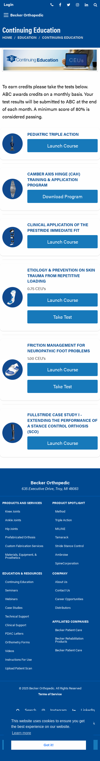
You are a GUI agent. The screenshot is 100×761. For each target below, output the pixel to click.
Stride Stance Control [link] (69, 546)
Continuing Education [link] (19, 582)
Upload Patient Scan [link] (18, 668)
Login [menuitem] (8, 4)
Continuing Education (62, 37)
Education (27, 37)
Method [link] (60, 511)
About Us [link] (61, 582)
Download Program (62, 196)
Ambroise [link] (61, 554)
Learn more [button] (21, 733)
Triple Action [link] (63, 520)
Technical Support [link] (17, 616)
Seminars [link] (11, 590)
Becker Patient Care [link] (68, 630)
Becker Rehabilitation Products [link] (69, 640)
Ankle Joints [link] (13, 520)
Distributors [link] (63, 608)
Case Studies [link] (13, 608)
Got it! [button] (49, 745)
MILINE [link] (60, 529)
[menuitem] (52, 4)
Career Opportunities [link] (69, 599)
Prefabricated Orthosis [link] (20, 537)
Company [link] (60, 573)
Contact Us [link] (62, 590)
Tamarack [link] (61, 537)
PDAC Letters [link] (14, 633)
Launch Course (62, 145)
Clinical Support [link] (15, 625)
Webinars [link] (11, 599)
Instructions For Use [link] (18, 659)
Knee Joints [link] (12, 511)
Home (7, 37)
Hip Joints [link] (11, 529)
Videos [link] (9, 651)
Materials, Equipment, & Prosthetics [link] (21, 556)
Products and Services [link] (22, 503)
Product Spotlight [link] (68, 503)
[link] (52, 4)
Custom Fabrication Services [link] (24, 546)
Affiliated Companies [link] (70, 621)
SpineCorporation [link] (67, 563)
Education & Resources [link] (22, 573)
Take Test (62, 316)
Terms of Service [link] (50, 694)
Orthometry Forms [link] (17, 642)
